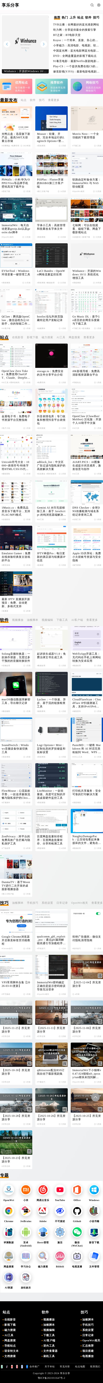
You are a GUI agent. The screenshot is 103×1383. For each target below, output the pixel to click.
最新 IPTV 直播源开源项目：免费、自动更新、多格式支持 (16, 603)
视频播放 (18, 619)
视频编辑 (47, 619)
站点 (24, 100)
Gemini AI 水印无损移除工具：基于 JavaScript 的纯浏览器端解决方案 (51, 511)
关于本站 (50, 1366)
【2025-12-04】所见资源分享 (86, 984)
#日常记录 (6, 1036)
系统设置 (47, 902)
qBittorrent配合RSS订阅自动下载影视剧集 (51, 1072)
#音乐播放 (86, 328)
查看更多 (53, 100)
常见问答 (65, 1366)
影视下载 (32, 337)
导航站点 (10, 1345)
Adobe (43, 1221)
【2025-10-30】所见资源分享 (16, 1072)
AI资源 (9, 1287)
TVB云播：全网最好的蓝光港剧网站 (76, 24)
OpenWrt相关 (79, 902)
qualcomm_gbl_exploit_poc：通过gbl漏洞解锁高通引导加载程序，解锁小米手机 (51, 940)
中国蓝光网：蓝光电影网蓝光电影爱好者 (76, 51)
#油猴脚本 (41, 328)
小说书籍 (94, 1221)
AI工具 (60, 337)
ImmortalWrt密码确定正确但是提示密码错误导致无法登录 (51, 986)
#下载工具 (76, 146)
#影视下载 (86, 237)
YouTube (60, 1200)
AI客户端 (77, 619)
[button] (43, 44)
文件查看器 (50, 1350)
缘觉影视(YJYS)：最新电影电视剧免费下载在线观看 (76, 71)
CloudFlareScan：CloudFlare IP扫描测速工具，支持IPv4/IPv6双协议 (86, 703)
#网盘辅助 (41, 848)
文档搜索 (10, 1356)
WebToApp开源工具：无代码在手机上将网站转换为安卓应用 (86, 657)
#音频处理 (6, 665)
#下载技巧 (41, 1082)
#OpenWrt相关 (78, 191)
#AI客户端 (6, 328)
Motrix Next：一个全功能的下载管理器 (85, 135)
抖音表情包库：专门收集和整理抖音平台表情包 (51, 420)
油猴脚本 (32, 619)
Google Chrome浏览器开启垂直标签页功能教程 (16, 940)
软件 (33, 100)
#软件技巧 (76, 948)
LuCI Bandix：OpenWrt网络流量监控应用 (51, 272)
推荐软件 (56, 82)
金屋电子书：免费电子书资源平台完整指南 (16, 418)
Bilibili (60, 1266)
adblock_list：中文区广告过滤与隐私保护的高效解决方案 (51, 465)
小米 (25, 1200)
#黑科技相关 (14, 382)
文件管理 (94, 1266)
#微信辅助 (6, 711)
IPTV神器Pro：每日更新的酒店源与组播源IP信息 (51, 557)
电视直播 (77, 1266)
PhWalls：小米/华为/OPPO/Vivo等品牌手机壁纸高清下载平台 (16, 183)
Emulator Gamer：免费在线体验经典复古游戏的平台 (16, 557)
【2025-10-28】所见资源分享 (16, 1117)
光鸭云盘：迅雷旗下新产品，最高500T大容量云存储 (16, 137)
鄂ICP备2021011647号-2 (51, 1378)
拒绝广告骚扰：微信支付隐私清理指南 (86, 938)
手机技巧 (32, 902)
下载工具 (62, 619)
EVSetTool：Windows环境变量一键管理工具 (16, 272)
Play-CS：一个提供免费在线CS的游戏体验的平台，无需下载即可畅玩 (75, 66)
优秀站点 (21, 82)
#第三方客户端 (43, 191)
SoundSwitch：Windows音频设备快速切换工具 (15, 749)
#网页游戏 (6, 565)
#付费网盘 (6, 146)
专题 (4, 1175)
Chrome (8, 1221)
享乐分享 (65, 1373)
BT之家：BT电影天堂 (67, 35)
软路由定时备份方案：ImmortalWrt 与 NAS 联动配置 (86, 183)
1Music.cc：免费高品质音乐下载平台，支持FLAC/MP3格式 (16, 511)
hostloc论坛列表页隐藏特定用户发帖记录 (50, 318)
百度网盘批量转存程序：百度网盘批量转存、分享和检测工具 (50, 840)
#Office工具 (77, 757)
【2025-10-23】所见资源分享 (16, 1160)
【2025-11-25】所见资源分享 (16, 1030)
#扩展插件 (6, 802)
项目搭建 (88, 1350)
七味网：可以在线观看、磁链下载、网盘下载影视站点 (86, 229)
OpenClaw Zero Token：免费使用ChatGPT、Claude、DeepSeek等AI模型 (16, 375)
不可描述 (60, 1221)
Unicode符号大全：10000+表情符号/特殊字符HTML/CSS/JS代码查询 (15, 466)
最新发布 (8, 100)
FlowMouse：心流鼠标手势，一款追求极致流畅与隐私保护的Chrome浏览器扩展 (16, 794)
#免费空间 (15, 146)
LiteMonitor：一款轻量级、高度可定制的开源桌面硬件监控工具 (51, 794)
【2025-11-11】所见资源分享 (51, 1030)
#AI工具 (5, 382)
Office (77, 1200)
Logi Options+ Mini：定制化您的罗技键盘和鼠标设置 (51, 749)
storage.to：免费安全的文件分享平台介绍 (50, 373)
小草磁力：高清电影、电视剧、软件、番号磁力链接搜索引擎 (74, 45)
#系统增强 (41, 146)
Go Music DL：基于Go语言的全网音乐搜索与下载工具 (86, 320)
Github (77, 1221)
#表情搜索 (41, 428)
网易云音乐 (43, 1200)
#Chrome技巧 (7, 948)
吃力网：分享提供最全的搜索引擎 (74, 29)
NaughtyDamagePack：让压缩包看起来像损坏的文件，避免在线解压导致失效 (86, 840)
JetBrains (26, 1221)
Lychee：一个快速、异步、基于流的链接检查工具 (51, 703)
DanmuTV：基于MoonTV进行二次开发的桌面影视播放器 (16, 886)
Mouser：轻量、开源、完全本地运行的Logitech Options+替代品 (51, 137)
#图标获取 (6, 474)
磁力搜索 (47, 337)
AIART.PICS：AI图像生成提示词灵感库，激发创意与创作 (86, 465)
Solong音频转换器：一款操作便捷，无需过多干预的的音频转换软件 (16, 657)
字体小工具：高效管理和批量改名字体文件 (51, 227)
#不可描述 (6, 994)
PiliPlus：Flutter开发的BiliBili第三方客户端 (50, 183)
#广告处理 (6, 848)
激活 (60, 1242)
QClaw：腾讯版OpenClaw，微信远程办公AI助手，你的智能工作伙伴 (16, 320)
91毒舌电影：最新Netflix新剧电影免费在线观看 (76, 61)
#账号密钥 (76, 565)
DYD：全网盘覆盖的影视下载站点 (75, 55)
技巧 (42, 100)
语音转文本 (11, 1350)
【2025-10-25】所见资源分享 (86, 1117)
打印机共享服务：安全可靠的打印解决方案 (86, 792)
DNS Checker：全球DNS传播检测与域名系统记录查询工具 (86, 511)
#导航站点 (76, 382)
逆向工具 (49, 1345)
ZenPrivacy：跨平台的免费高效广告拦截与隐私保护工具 (16, 840)
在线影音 (18, 337)
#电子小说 (6, 428)
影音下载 (94, 1242)
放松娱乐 (26, 1287)
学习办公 (26, 1266)
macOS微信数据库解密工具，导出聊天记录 (16, 701)
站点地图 (80, 1366)
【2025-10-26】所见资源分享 (51, 1117)
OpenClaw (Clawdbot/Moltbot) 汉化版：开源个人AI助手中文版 (86, 419)
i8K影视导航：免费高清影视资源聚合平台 (86, 373)
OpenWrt (8, 1200)
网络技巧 (92, 82)
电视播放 (88, 1356)
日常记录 (62, 902)
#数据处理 (50, 283)
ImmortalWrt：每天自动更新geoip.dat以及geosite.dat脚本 (16, 229)
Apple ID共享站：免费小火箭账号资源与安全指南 (86, 557)
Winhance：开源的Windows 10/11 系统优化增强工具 (86, 274)
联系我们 (95, 1366)
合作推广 (35, 1366)
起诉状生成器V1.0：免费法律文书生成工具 (51, 655)
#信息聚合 (41, 474)
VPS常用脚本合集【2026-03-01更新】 (16, 984)
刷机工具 (49, 1356)
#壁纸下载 (6, 191)
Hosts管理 (43, 1242)
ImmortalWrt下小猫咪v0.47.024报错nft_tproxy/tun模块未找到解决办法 (86, 1074)
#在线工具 (76, 519)
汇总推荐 (88, 1345)
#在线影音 (76, 237)
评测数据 (9, 1242)
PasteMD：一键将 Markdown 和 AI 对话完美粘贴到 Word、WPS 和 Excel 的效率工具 (86, 749)
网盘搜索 (74, 337)
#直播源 (40, 565)
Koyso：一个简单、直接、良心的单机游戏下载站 (75, 40)
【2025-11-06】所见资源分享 (86, 1030)
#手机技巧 (41, 948)
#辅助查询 (41, 711)
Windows (94, 1200)
